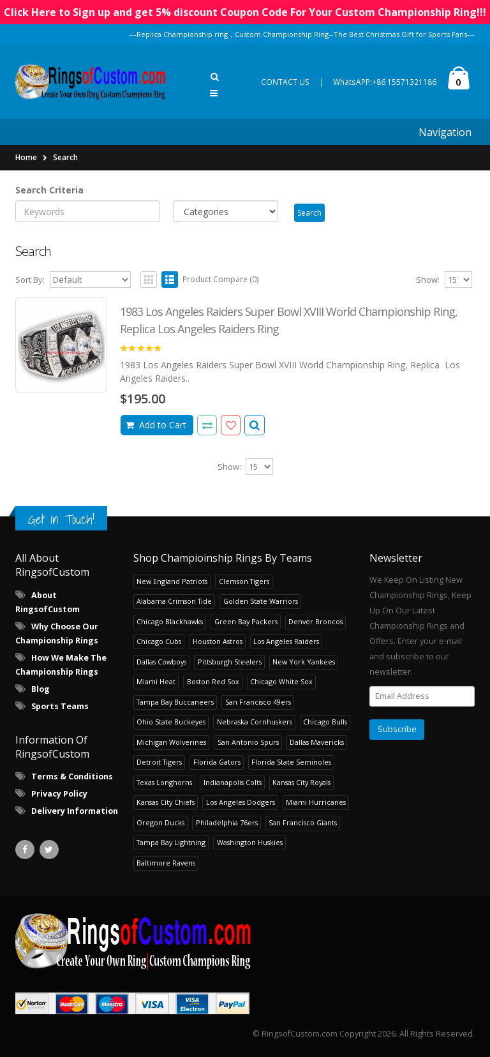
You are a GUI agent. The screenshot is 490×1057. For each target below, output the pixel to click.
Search (65, 157)
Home (26, 157)
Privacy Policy (59, 793)
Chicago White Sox (281, 681)
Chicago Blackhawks (170, 621)
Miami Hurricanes (316, 802)
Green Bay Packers (246, 621)
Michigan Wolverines (171, 742)
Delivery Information (74, 811)
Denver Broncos (315, 621)
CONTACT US (285, 82)
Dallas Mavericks (317, 742)
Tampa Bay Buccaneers (175, 702)
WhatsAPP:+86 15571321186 (384, 82)
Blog (40, 689)
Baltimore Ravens (166, 862)
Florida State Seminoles (291, 762)
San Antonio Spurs (248, 742)
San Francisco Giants (303, 822)
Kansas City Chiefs (166, 802)
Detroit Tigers (159, 762)
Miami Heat (156, 681)
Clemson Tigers (244, 581)
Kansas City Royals (301, 782)
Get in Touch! (61, 519)
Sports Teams (60, 706)
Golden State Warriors (260, 601)
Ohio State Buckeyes (171, 721)
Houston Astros (217, 641)
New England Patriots (172, 581)
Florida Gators (217, 762)
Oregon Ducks (160, 822)
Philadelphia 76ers (227, 822)
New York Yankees (303, 661)
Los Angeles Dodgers (240, 802)
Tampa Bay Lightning (171, 842)
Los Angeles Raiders (286, 641)
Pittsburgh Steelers (230, 661)
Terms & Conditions (72, 776)
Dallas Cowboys (161, 661)
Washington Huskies (250, 842)
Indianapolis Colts (233, 782)
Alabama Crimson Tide (174, 601)
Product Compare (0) (220, 279)
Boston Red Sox (213, 681)
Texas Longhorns (164, 782)
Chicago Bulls (325, 721)
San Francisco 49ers (258, 702)
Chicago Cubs (159, 641)
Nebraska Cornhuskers (254, 721)
